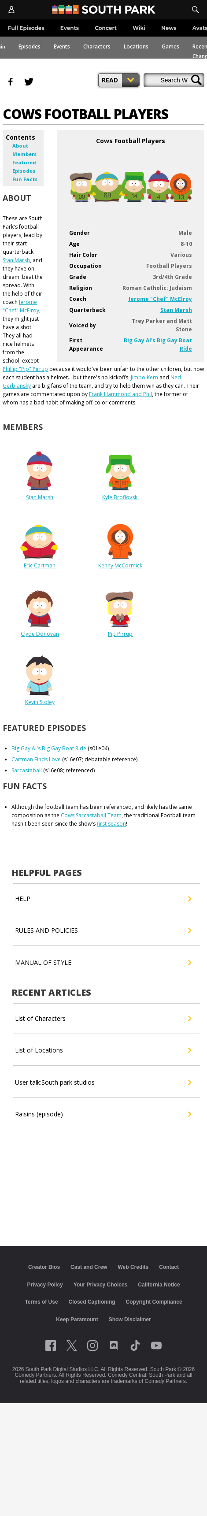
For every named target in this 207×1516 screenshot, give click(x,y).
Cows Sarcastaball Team (91, 815)
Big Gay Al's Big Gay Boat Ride (48, 748)
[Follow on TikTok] (135, 1345)
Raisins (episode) (103, 1114)
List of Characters (103, 1018)
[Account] (11, 9)
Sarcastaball (26, 770)
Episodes (29, 46)
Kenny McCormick (120, 565)
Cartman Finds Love (36, 759)
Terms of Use (41, 1302)
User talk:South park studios (103, 1082)
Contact (169, 1267)
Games (170, 46)
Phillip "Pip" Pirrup (25, 369)
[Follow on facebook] (50, 1345)
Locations (136, 46)
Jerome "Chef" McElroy (160, 299)
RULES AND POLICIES (103, 930)
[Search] (195, 9)
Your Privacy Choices (101, 1285)
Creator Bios (44, 1267)
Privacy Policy (45, 1285)
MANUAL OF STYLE (103, 962)
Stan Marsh (176, 310)
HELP (103, 899)
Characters (97, 46)
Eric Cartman (39, 565)
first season (111, 823)
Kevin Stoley (40, 702)
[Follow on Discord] (113, 1345)
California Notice (159, 1285)
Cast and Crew (88, 1267)
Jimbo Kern (144, 377)
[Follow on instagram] (92, 1345)
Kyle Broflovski (120, 497)
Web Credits (133, 1267)
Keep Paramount (77, 1319)
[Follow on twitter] (72, 1345)
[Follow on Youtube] (156, 1345)
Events (62, 46)
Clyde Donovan (40, 634)
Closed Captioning (92, 1302)
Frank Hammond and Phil (120, 394)
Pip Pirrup (120, 634)
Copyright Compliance (154, 1302)
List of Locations (103, 1050)
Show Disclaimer (130, 1319)
